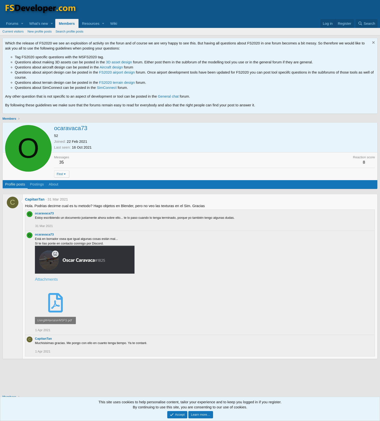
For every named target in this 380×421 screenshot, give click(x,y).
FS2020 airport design (117, 72)
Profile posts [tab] (15, 184)
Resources (91, 23)
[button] (22, 23)
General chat (168, 96)
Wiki (113, 23)
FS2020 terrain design (117, 82)
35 (61, 162)
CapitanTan (35, 199)
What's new (38, 23)
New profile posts (39, 31)
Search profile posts (69, 31)
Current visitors (13, 31)
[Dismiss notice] (373, 43)
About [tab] (53, 184)
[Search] (367, 23)
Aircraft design (111, 67)
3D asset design (119, 62)
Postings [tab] (37, 184)
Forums (12, 23)
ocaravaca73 (44, 213)
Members (67, 23)
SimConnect (107, 87)
